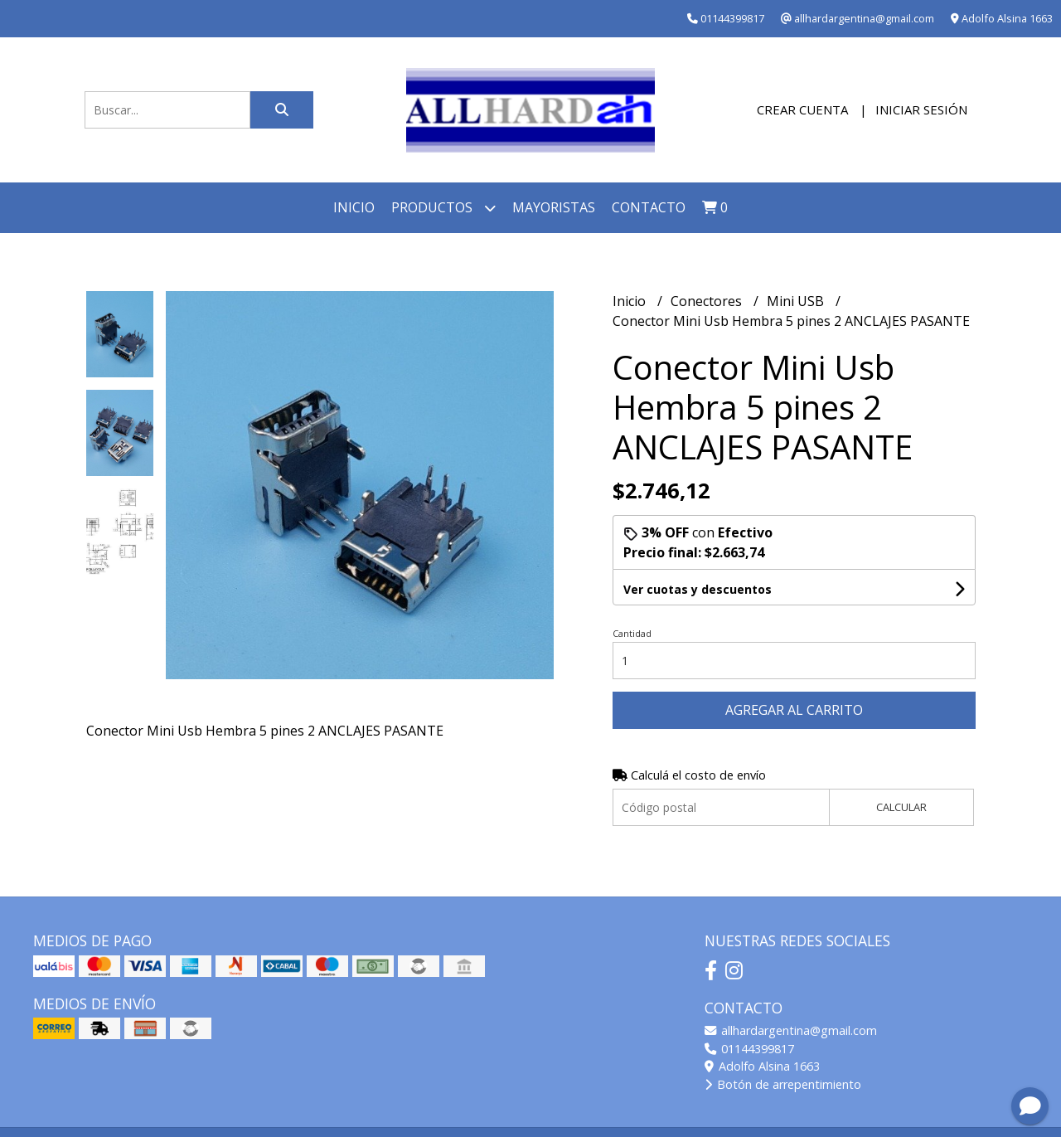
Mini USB (797, 301)
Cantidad (632, 633)
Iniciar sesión (921, 109)
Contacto (649, 207)
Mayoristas (553, 207)
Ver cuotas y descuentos (697, 589)
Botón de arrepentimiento (783, 1084)
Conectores (708, 301)
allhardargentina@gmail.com (791, 1030)
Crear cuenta (802, 109)
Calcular (901, 806)
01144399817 (749, 1049)
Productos (443, 207)
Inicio (354, 207)
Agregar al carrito (794, 710)
